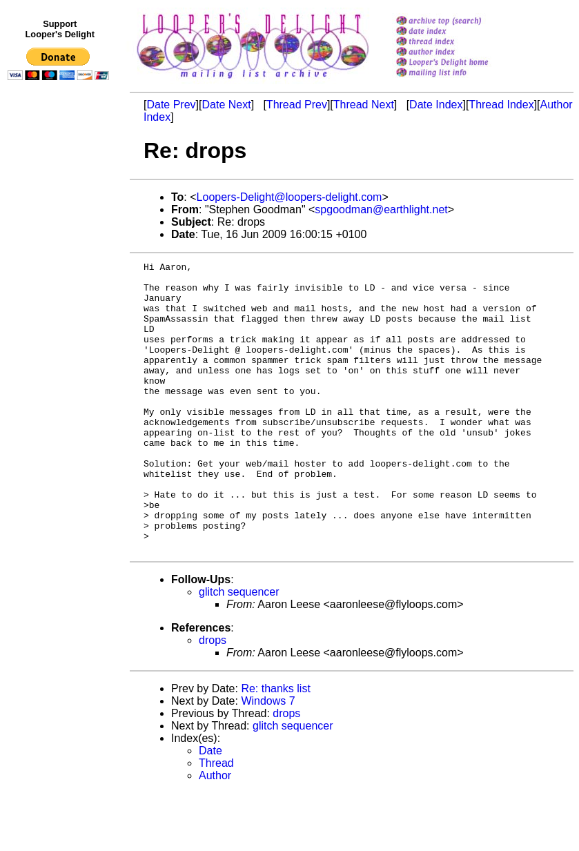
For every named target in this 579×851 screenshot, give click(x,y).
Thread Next (363, 104)
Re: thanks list (275, 746)
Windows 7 (268, 759)
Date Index (435, 104)
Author (215, 833)
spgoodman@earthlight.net (381, 209)
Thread (216, 821)
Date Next (226, 104)
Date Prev (170, 104)
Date (210, 808)
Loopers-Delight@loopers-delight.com (289, 197)
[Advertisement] (61, 371)
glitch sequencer (239, 650)
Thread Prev (296, 104)
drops (212, 698)
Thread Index (501, 104)
